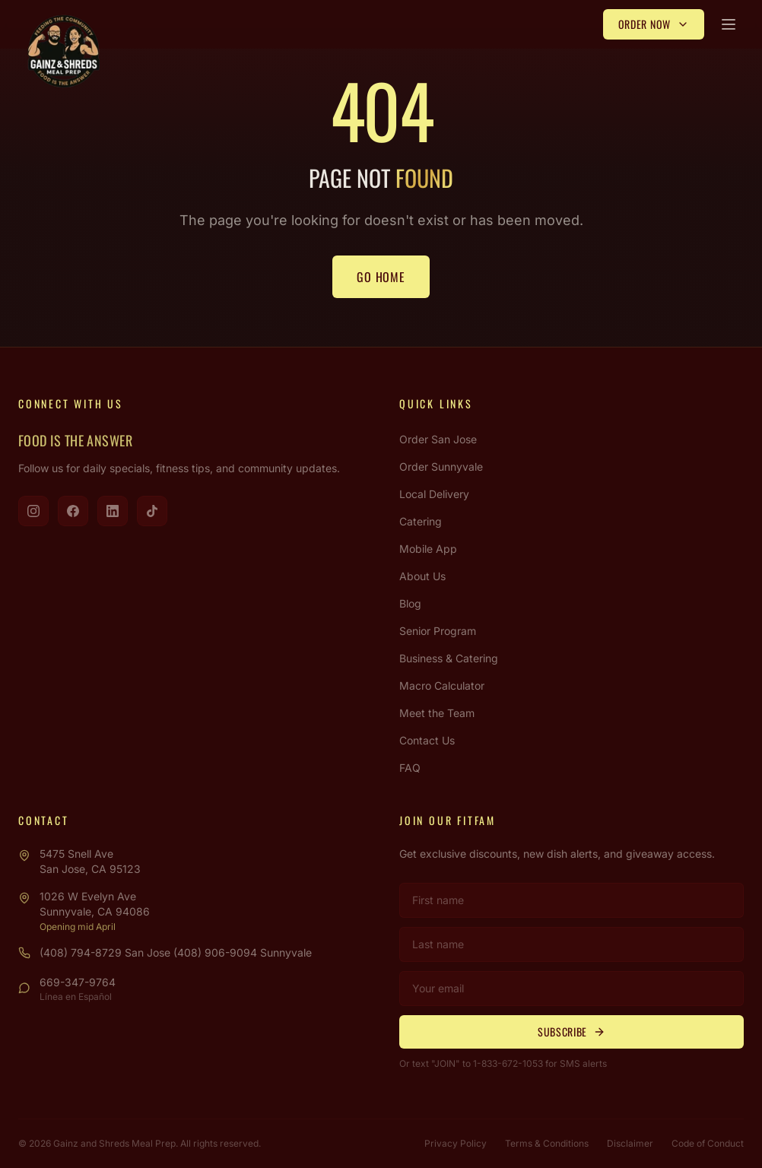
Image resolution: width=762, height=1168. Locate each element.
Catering (420, 521)
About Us (422, 576)
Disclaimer (630, 1143)
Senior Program (437, 630)
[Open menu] (728, 24)
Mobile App (428, 548)
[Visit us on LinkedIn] (112, 511)
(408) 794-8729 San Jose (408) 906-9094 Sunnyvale (176, 952)
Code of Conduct (708, 1143)
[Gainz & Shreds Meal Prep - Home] (64, 51)
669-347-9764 (78, 982)
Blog (410, 603)
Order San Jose (438, 439)
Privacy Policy (455, 1143)
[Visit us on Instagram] (33, 511)
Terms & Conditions (547, 1143)
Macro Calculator (441, 685)
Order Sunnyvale (441, 466)
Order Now (653, 24)
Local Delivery (434, 493)
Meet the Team (437, 712)
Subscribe (571, 1031)
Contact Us (427, 740)
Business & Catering (448, 658)
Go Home (381, 277)
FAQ (410, 767)
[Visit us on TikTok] (152, 511)
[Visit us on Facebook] (73, 511)
